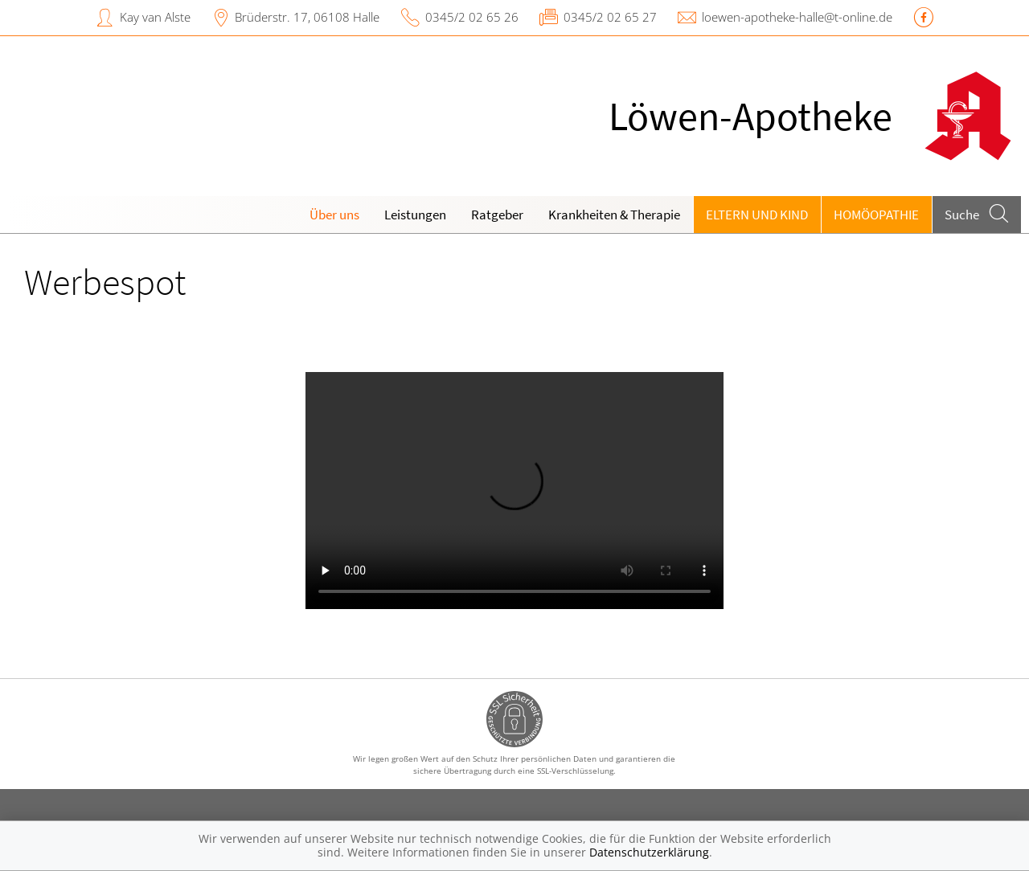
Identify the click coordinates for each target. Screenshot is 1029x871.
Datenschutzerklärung (649, 852)
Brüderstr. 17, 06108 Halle (307, 17)
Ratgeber (497, 214)
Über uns (334, 214)
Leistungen (415, 214)
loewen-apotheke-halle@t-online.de (797, 17)
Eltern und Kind (757, 214)
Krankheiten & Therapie (614, 214)
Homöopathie (876, 214)
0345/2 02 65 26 (472, 17)
